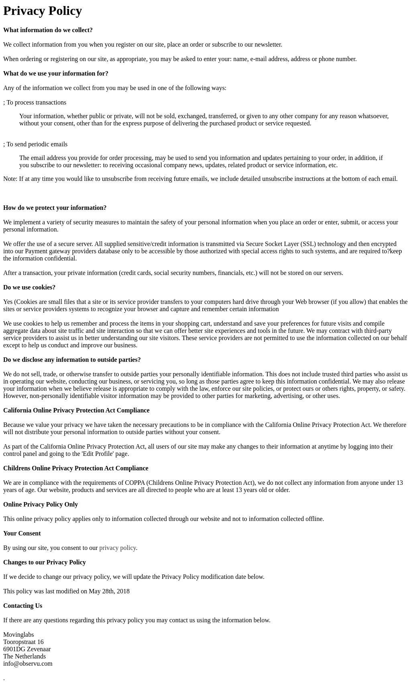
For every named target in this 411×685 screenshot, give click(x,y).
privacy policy (118, 547)
